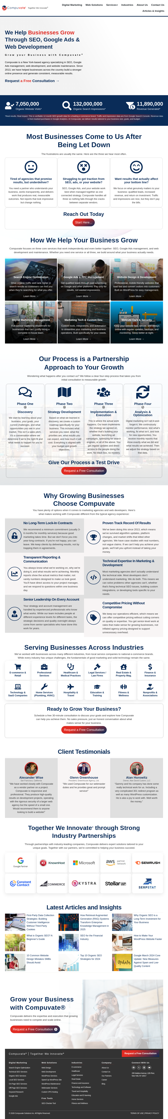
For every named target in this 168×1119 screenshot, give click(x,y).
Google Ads (13, 1096)
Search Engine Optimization (31, 277)
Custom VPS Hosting (50, 1092)
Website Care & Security (137, 319)
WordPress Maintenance (51, 1084)
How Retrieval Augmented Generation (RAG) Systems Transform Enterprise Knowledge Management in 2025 (94, 922)
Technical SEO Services (18, 1072)
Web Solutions (94, 5)
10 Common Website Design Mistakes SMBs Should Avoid (39, 959)
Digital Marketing (72, 5)
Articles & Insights (153, 11)
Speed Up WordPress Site (52, 1080)
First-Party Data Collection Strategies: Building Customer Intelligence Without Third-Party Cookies (40, 922)
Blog (103, 1084)
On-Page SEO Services (18, 1084)
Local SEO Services (16, 1080)
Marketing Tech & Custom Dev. (84, 319)
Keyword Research (16, 1092)
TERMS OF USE (137, 1113)
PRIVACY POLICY (152, 1113)
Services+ (112, 5)
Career (104, 1080)
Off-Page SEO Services (18, 1088)
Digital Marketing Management (31, 319)
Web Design (46, 1068)
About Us (142, 5)
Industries (127, 5)
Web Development (49, 1072)
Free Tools (47, 1098)
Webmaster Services (49, 1088)
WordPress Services (49, 1076)
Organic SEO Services (17, 1076)
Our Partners (107, 1076)
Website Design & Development (136, 277)
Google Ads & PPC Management (84, 277)
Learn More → (30, 296)
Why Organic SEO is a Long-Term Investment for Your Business (147, 919)
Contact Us (157, 5)
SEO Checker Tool (49, 1103)
